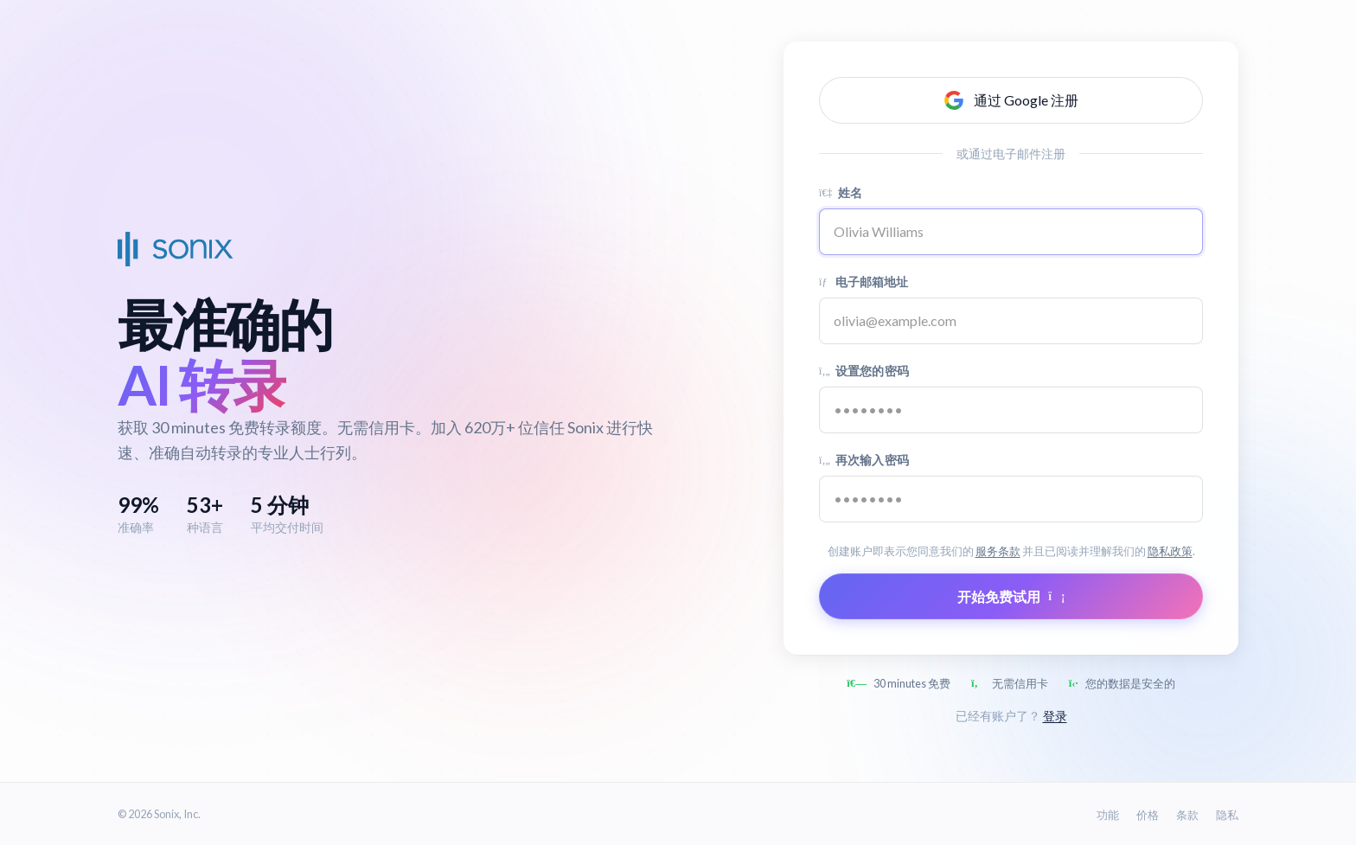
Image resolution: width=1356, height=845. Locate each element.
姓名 (840, 192)
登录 (1055, 715)
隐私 (1227, 815)
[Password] (1011, 410)
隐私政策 (1170, 551)
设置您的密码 (864, 370)
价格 (1147, 815)
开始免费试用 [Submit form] (1011, 596)
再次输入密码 (864, 459)
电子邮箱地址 (864, 281)
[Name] (1011, 231)
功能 (1108, 815)
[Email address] (1011, 321)
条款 (1187, 815)
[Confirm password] (1011, 499)
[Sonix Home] (175, 249)
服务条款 (997, 551)
